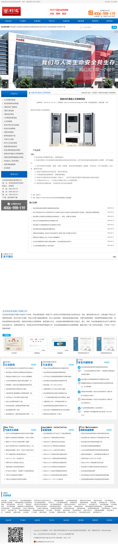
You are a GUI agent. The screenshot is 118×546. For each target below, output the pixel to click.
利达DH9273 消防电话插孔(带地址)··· (54, 437)
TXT (69, 538)
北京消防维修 (11, 506)
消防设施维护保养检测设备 (93, 506)
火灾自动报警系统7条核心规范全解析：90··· (19, 381)
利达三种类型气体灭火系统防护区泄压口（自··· (20, 446)
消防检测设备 (84, 502)
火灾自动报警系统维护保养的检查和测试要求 (95, 450)
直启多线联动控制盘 (11, 103)
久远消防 (26, 512)
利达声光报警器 (9, 128)
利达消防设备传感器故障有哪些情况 (44, 229)
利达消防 (13, 27)
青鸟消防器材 (16, 508)
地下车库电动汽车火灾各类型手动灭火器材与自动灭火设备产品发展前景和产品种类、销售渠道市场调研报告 (66, 212)
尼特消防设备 (106, 508)
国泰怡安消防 (61, 512)
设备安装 (66, 21)
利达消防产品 (12, 510)
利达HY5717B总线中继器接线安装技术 (55, 471)
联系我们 (109, 21)
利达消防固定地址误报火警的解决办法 (55, 393)
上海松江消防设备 (42, 508)
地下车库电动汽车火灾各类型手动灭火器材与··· (20, 368)
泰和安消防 (66, 510)
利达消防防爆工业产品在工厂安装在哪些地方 (57, 433)
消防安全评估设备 (85, 500)
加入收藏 (114, 2)
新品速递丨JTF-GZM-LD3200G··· (53, 385)
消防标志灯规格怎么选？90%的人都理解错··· (19, 376)
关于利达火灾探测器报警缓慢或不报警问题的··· (57, 376)
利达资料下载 (61, 27)
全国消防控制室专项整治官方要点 (16, 389)
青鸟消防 (57, 510)
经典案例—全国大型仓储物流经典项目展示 (19, 385)
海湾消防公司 (103, 502)
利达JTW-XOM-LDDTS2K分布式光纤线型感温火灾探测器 (53, 198)
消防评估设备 (98, 500)
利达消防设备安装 (33, 27)
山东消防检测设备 (71, 500)
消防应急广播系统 (10, 107)
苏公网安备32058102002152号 (44, 542)
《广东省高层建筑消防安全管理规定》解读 (56, 397)
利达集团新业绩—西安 (13, 410)
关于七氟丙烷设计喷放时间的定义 (16, 454)
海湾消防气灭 (93, 504)
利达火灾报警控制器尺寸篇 (14, 401)
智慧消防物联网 (9, 164)
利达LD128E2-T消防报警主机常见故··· (92, 462)
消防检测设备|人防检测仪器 (23, 502)
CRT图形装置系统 (10, 118)
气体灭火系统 (9, 139)
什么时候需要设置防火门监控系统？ (44, 246)
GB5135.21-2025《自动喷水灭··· (15, 458)
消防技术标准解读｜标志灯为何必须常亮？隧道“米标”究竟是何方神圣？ (55, 233)
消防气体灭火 (88, 510)
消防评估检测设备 (24, 510)
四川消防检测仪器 (56, 504)
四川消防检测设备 (40, 502)
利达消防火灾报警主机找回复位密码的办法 (94, 467)
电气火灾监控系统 (10, 143)
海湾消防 (93, 502)
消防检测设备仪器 (38, 510)
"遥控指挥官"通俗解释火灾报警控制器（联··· (19, 393)
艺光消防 (52, 512)
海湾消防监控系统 (55, 506)
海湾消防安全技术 (84, 512)
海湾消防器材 (109, 506)
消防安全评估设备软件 (41, 504)
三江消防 (34, 512)
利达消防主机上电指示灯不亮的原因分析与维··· (95, 437)
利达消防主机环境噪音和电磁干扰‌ (91, 442)
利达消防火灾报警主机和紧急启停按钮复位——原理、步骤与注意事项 (54, 216)
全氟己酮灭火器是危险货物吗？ (15, 467)
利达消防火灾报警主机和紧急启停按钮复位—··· (20, 372)
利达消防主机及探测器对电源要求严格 (55, 381)
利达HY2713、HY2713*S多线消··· (53, 479)
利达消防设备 (52, 27)
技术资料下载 (12, 197)
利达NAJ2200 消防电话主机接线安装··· (55, 467)
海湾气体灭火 (82, 504)
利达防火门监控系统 (11, 161)
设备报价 (37, 21)
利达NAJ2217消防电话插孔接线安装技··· (55, 454)
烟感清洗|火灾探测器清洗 (25, 506)
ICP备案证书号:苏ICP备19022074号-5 (45, 538)
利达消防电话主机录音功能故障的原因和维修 (95, 475)
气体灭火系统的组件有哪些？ (15, 475)
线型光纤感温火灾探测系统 (13, 154)
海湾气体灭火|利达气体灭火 (42, 500)
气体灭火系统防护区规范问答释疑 (16, 479)
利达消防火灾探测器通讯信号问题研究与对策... (95, 379)
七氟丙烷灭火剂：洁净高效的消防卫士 (55, 401)
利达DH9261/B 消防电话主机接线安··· (54, 446)
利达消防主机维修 (22, 27)
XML (65, 538)
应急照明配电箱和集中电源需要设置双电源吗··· (95, 479)
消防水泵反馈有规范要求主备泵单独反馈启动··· (95, 433)
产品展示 (23, 21)
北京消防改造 (109, 500)
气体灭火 (52, 21)
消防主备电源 (9, 111)
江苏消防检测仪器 (62, 502)
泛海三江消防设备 (28, 508)
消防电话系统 (9, 114)
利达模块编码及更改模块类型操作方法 (55, 405)
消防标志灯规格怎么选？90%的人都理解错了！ (47, 237)
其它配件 (7, 168)
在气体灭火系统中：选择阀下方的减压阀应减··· (20, 471)
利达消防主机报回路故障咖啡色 (91, 446)
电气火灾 (20, 504)
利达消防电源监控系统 (12, 150)
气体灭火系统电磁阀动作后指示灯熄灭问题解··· (20, 433)
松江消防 (49, 510)
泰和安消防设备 (69, 508)
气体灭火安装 (67, 506)
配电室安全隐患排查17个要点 (52, 414)
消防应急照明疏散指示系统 (13, 157)
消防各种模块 (9, 132)
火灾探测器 (8, 121)
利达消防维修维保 (25, 500)
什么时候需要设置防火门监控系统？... (92, 408)
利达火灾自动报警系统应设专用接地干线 (45, 221)
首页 (88, 92)
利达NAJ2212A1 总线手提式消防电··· (54, 450)
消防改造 (28, 504)
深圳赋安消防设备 (56, 508)
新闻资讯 (95, 21)
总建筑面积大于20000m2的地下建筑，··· (55, 389)
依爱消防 (8, 512)
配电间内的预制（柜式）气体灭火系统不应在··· (20, 450)
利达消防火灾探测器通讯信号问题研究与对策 (47, 225)
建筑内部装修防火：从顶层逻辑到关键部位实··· (95, 454)
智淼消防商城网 (99, 510)
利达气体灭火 (43, 27)
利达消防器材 (5, 508)
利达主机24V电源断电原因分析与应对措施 (56, 410)
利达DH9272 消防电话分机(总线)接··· (54, 442)
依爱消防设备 (81, 508)
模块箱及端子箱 (9, 136)
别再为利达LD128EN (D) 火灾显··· (91, 458)
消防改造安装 (78, 506)
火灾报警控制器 (9, 100)
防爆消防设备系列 (10, 146)
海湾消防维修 (104, 504)
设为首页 (107, 2)
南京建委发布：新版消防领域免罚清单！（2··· (20, 414)
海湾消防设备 (11, 504)
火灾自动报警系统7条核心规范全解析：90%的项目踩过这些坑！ (52, 241)
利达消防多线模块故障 (88, 471)
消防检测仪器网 (58, 500)
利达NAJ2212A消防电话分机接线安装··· (55, 462)
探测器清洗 (73, 502)
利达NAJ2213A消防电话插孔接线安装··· (55, 458)
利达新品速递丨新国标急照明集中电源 (17, 405)
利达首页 (8, 21)
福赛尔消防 (16, 512)
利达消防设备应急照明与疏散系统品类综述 (46, 208)
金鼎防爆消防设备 (93, 508)
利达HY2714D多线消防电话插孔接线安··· (55, 475)
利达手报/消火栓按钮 (11, 125)
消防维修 (81, 21)
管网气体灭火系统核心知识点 (15, 462)
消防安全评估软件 (69, 504)
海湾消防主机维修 (6, 502)
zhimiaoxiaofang (106, 530)
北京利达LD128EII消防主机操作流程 (17, 397)
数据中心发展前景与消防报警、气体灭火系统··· (20, 437)
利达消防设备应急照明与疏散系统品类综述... (95, 367)
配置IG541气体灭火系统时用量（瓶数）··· (18, 442)
